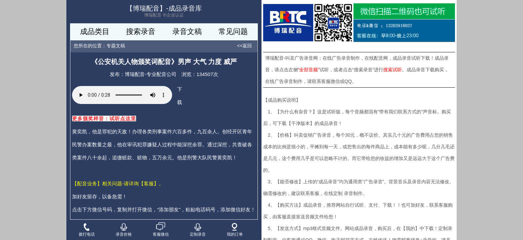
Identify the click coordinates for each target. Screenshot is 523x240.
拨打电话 (87, 230)
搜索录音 (140, 31)
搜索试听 (392, 69)
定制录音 (198, 230)
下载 (179, 95)
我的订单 (235, 230)
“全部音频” (309, 69)
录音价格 (124, 230)
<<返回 (244, 45)
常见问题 (233, 31)
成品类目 (94, 31)
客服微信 (161, 230)
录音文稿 (187, 31)
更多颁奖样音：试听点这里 (104, 118)
